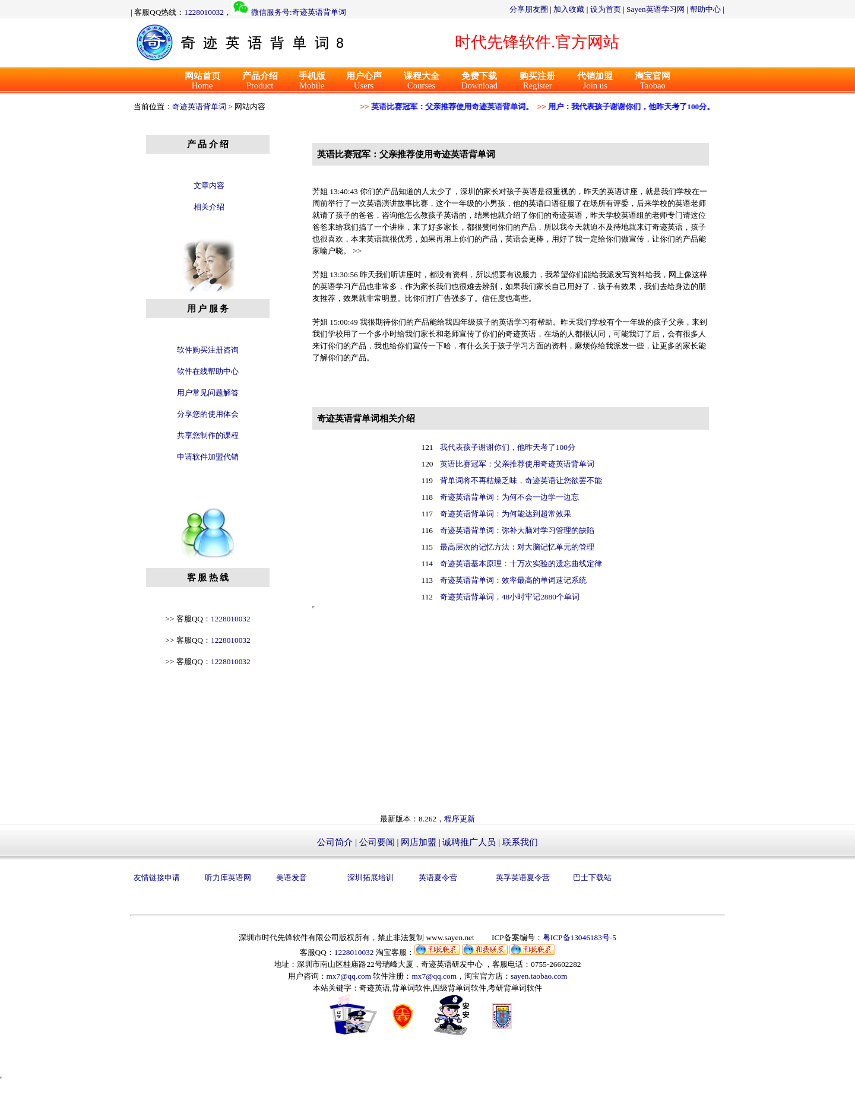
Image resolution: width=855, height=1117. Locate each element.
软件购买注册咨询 (208, 349)
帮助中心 (705, 9)
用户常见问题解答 (208, 392)
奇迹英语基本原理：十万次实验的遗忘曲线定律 (521, 563)
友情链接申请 (157, 877)
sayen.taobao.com (539, 976)
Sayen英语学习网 (655, 9)
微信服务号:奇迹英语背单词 (298, 12)
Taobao (652, 80)
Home (202, 80)
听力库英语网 (228, 877)
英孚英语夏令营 (523, 877)
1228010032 (204, 12)
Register (537, 80)
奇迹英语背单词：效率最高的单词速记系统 (513, 580)
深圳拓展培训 (370, 877)
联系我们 (520, 842)
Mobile (312, 80)
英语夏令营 (438, 877)
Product (260, 80)
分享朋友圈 (528, 9)
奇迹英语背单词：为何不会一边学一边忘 (509, 497)
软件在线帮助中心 (208, 371)
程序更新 (459, 818)
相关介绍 (209, 206)
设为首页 (605, 9)
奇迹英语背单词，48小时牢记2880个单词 (510, 596)
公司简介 (335, 842)
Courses (421, 80)
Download (479, 80)
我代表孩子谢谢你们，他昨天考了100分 (507, 447)
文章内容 (209, 185)
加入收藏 (568, 9)
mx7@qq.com (349, 976)
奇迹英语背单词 (199, 106)
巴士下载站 (592, 877)
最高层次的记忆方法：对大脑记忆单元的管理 (517, 546)
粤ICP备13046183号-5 (579, 937)
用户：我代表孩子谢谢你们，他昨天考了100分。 (627, 106)
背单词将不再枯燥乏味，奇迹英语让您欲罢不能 (521, 480)
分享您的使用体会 (208, 414)
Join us (595, 80)
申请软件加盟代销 (208, 456)
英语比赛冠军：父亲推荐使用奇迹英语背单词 (517, 463)
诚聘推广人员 (469, 842)
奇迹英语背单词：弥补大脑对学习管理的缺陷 (517, 530)
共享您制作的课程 (208, 435)
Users (364, 80)
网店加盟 (418, 842)
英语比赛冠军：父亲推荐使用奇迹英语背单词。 (449, 106)
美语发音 (291, 877)
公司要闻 (377, 842)
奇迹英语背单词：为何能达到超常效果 (505, 513)
